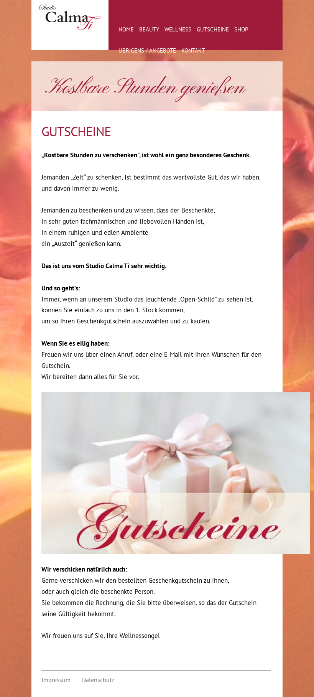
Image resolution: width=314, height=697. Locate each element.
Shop (241, 29)
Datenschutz (98, 680)
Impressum (56, 680)
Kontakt (193, 50)
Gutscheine (213, 29)
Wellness (177, 29)
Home (126, 29)
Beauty (149, 29)
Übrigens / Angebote (147, 50)
